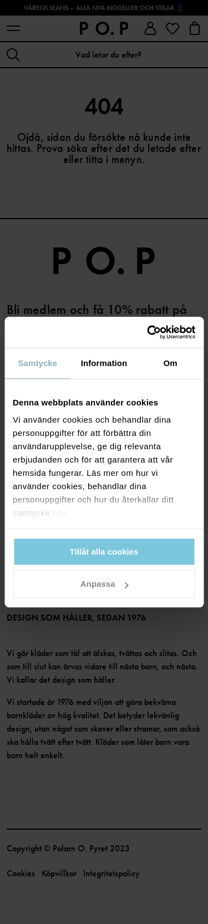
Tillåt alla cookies (104, 551)
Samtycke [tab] (37, 363)
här (60, 512)
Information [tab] (104, 363)
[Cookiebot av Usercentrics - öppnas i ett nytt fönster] (148, 332)
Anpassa (104, 584)
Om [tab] (170, 363)
